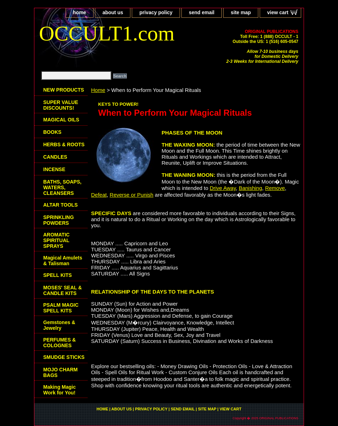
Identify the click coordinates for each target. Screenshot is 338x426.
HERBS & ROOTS (64, 144)
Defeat (99, 195)
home (79, 12)
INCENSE (54, 169)
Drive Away (223, 188)
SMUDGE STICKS (64, 357)
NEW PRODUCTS (63, 90)
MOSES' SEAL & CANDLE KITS (62, 290)
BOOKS (52, 132)
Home (98, 90)
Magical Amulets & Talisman (62, 260)
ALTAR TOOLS (60, 205)
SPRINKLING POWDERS (58, 220)
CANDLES (55, 157)
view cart (277, 12)
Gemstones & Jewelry (59, 325)
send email (201, 12)
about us (112, 12)
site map (241, 12)
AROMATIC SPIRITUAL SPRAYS (56, 240)
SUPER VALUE (60, 105)
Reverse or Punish (131, 195)
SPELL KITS (57, 275)
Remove (275, 188)
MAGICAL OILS (61, 119)
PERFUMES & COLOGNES (59, 342)
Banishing (250, 188)
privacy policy (155, 12)
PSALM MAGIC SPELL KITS (61, 307)
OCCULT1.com (107, 33)
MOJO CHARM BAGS (60, 372)
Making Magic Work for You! (59, 389)
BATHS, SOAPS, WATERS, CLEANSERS (62, 187)
